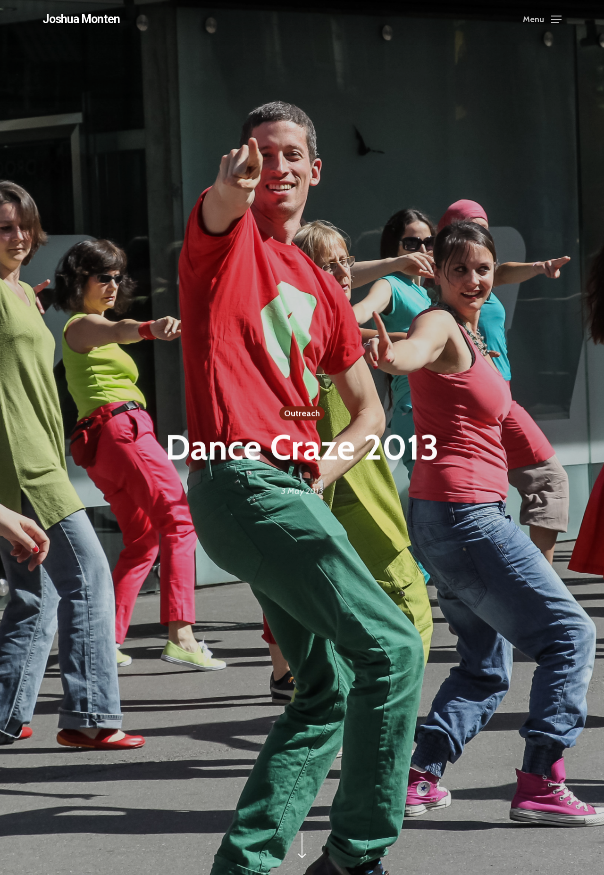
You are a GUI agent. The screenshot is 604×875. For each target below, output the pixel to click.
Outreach (302, 414)
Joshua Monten (81, 19)
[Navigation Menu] (542, 19)
